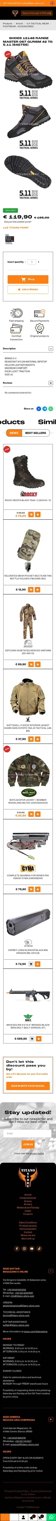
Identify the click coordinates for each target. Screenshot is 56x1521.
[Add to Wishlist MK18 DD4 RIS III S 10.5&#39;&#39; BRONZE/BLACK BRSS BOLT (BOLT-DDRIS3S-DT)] (38, 1038)
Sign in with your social (28, 1085)
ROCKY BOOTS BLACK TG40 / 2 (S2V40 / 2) (28, 500)
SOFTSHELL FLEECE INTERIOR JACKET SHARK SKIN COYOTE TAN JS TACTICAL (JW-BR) (28, 728)
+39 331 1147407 (23, 1441)
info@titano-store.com (22, 1296)
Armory (28, 1201)
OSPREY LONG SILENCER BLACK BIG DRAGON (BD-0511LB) (28, 951)
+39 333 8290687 (24, 1293)
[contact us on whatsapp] (51, 1517)
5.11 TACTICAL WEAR (38, 23)
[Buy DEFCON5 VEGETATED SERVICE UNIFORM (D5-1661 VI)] (31, 664)
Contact (28, 1232)
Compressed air (28, 1198)
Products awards (28, 1225)
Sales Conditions (28, 1222)
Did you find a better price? (18, 221)
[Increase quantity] (38, 262)
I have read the (29, 1153)
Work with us (28, 1238)
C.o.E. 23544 (28, 1494)
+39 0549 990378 (16, 1438)
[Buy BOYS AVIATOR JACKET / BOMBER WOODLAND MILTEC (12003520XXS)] (31, 814)
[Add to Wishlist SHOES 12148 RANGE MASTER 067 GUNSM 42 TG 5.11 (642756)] (28, 289)
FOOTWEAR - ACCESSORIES (18, 26)
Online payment (28, 1229)
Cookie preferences (41, 1491)
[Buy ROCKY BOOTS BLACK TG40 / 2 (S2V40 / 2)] (31, 514)
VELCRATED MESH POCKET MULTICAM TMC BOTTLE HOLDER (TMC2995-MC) (28, 577)
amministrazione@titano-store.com (21, 1305)
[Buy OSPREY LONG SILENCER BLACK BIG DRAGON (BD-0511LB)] (31, 964)
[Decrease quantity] (25, 262)
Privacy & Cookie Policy (16, 1491)
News (14, 433)
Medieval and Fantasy (28, 1207)
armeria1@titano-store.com (25, 1444)
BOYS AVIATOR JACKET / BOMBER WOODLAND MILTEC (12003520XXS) (28, 801)
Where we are (28, 1235)
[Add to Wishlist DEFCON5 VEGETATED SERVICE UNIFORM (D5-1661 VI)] (37, 664)
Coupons (28, 1214)
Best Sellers (35, 433)
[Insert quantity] (32, 262)
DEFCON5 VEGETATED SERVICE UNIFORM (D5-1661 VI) (28, 652)
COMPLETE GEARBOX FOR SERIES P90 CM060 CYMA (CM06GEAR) (28, 877)
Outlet (28, 1211)
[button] (52, 3)
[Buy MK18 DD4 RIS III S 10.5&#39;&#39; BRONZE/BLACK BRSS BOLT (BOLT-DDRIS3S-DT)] (32, 1038)
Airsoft (19, 23)
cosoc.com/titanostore (35, 1331)
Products (7, 23)
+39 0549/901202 (16, 1289)
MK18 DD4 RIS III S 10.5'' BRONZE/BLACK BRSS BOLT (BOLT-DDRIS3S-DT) (28, 1026)
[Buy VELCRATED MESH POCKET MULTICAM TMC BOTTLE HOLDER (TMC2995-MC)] (30, 589)
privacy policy (37, 1153)
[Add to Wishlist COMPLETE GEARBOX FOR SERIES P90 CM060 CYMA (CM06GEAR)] (37, 889)
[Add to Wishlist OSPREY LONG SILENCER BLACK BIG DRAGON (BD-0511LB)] (37, 964)
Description (28, 349)
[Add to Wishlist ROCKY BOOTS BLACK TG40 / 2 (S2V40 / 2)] (37, 514)
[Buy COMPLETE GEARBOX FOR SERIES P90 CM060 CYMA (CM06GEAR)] (31, 889)
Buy (28, 279)
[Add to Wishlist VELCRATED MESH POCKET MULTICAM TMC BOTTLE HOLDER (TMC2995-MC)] (37, 589)
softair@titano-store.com (35, 3)
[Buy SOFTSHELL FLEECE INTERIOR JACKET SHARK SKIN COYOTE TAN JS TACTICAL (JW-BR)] (31, 739)
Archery (28, 1204)
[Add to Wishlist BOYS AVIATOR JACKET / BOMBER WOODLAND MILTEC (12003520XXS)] (37, 814)
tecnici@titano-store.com (16, 1315)
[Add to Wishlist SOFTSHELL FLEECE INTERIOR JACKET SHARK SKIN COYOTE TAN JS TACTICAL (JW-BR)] (37, 739)
